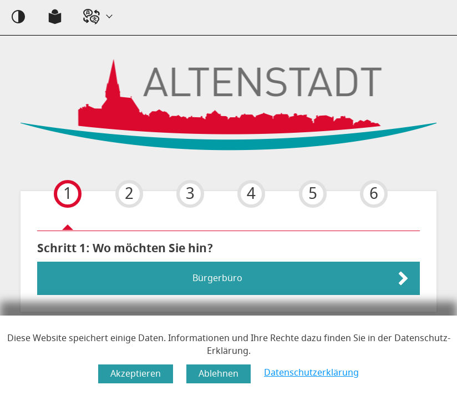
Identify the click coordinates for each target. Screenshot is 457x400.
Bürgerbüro (217, 278)
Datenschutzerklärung (311, 372)
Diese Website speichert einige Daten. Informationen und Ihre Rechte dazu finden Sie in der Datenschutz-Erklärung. (228, 345)
